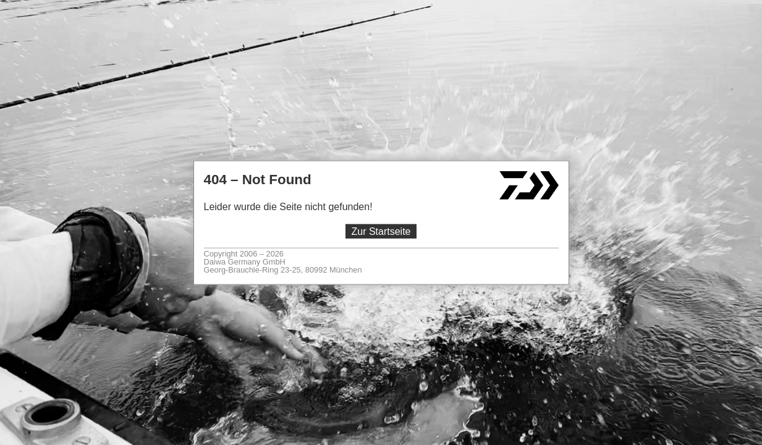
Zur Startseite (380, 231)
